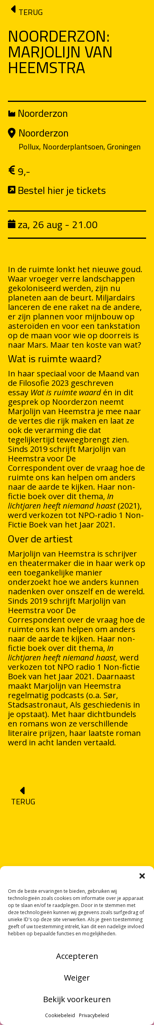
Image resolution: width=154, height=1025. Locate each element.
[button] (142, 876)
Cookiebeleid (60, 1015)
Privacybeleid (94, 1015)
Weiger (77, 977)
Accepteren (77, 956)
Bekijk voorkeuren (77, 999)
